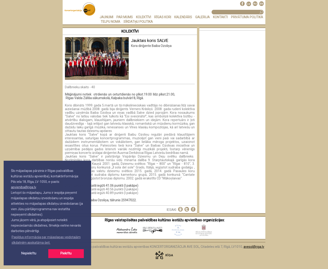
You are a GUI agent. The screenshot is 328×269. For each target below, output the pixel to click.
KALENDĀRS (183, 17)
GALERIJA (202, 17)
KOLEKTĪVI (143, 17)
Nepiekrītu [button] (28, 253)
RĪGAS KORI (162, 17)
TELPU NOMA (110, 21)
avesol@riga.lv (253, 246)
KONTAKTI (220, 17)
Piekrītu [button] (66, 253)
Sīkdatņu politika (138, 21)
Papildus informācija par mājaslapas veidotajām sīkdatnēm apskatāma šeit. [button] (46, 239)
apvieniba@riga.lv (23, 187)
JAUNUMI (106, 17)
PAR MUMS (124, 17)
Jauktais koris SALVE (149, 40)
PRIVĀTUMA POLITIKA (247, 17)
